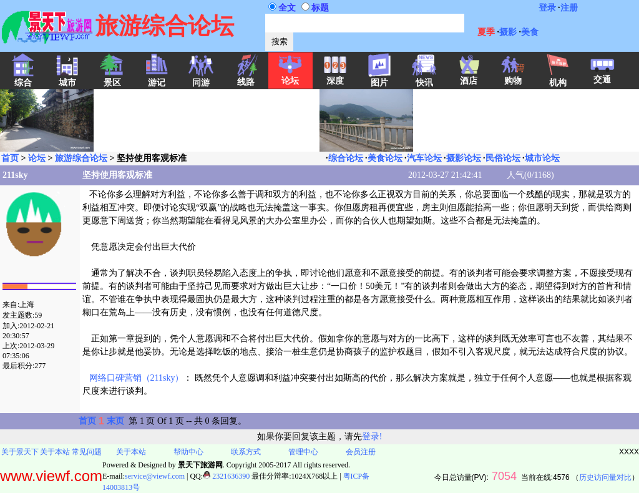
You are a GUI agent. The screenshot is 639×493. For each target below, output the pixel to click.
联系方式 (246, 451)
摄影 (508, 32)
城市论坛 (542, 158)
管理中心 (303, 451)
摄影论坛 (463, 158)
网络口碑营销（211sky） (136, 378)
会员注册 (361, 451)
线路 (245, 78)
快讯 (424, 78)
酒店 (468, 76)
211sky (14, 175)
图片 (379, 78)
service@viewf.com (155, 476)
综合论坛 (345, 158)
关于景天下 (20, 451)
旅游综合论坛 (81, 158)
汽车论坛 (424, 158)
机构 (557, 78)
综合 (23, 78)
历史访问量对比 (605, 477)
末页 (115, 421)
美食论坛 (385, 158)
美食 (530, 32)
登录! (372, 436)
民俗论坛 (502, 158)
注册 (569, 7)
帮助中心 (188, 451)
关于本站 (55, 451)
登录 (547, 7)
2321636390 (226, 476)
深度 (335, 76)
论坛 (290, 76)
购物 (512, 76)
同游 (200, 78)
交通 (602, 75)
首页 (10, 158)
